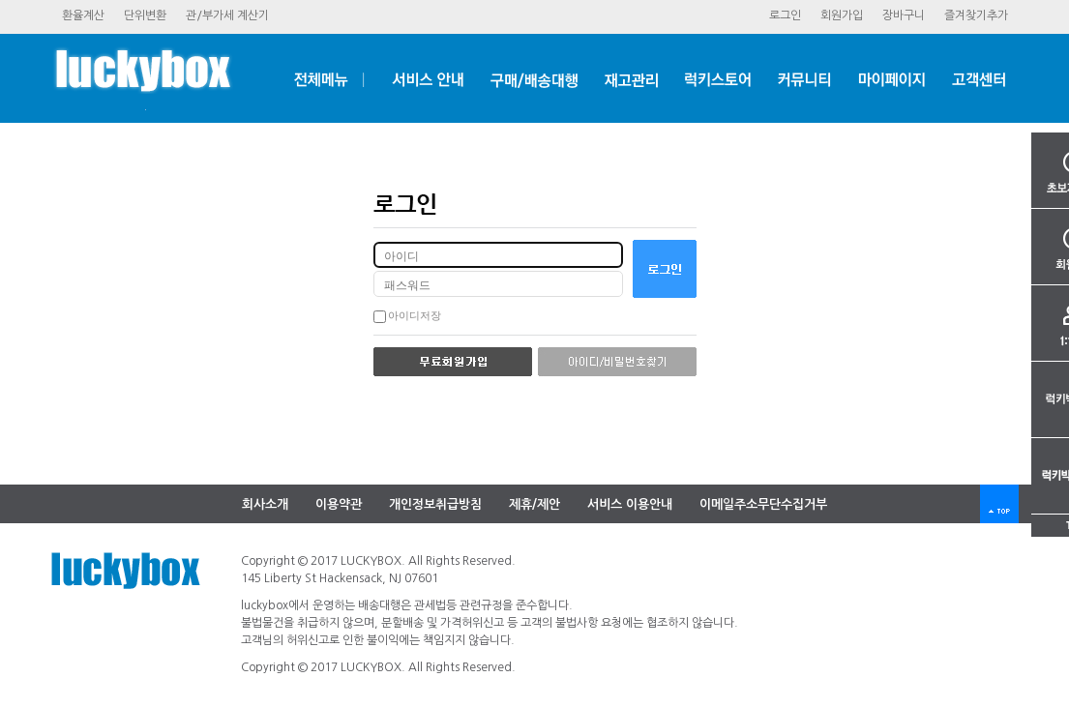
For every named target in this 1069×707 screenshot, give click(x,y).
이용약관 (338, 504)
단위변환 (145, 15)
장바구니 (903, 15)
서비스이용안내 (629, 504)
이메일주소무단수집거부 (763, 504)
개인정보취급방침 (435, 504)
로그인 (785, 15)
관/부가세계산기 (227, 15)
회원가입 (841, 15)
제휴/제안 (534, 504)
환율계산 (83, 15)
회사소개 (265, 504)
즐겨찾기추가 (976, 15)
